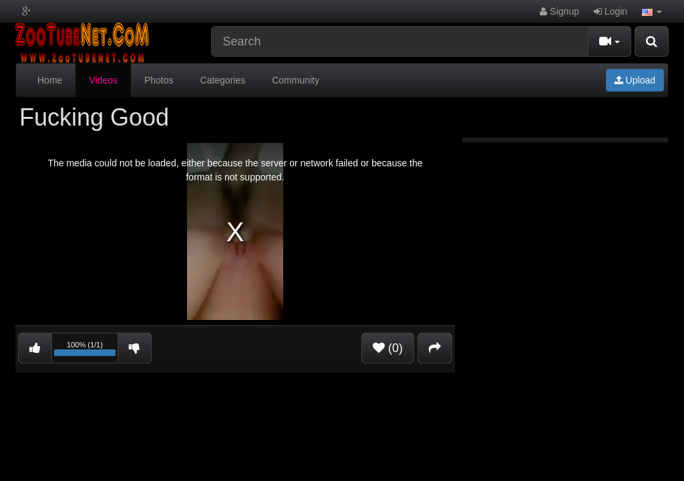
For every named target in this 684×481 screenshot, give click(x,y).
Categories (223, 80)
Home (49, 80)
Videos (103, 80)
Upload (635, 80)
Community (295, 80)
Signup (559, 11)
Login (610, 11)
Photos (159, 80)
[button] (652, 11)
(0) (388, 348)
